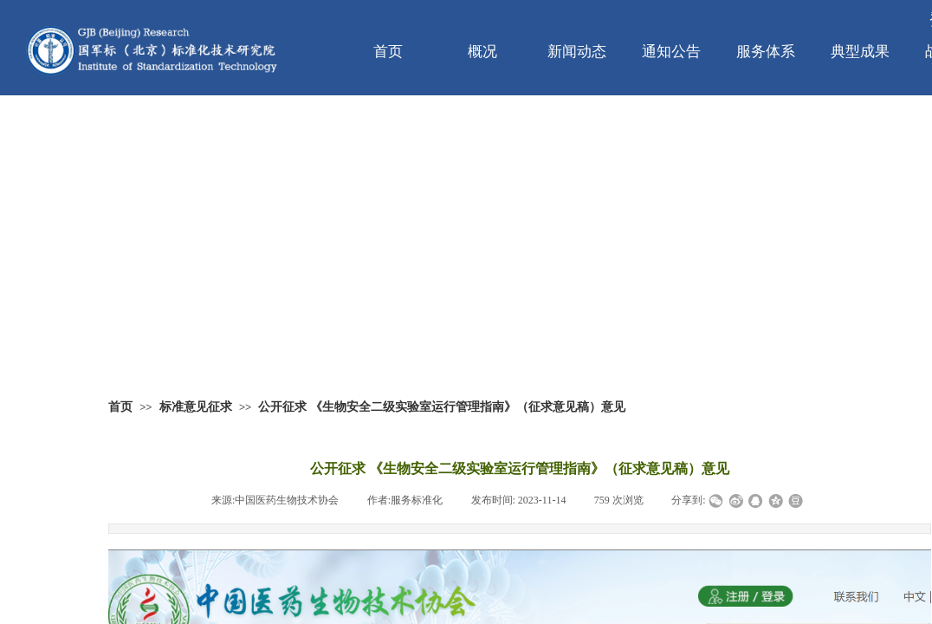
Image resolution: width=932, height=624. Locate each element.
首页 (388, 51)
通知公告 (671, 51)
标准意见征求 (195, 406)
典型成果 (860, 51)
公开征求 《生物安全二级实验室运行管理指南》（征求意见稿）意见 (441, 406)
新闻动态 (576, 51)
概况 (482, 51)
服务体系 (765, 51)
